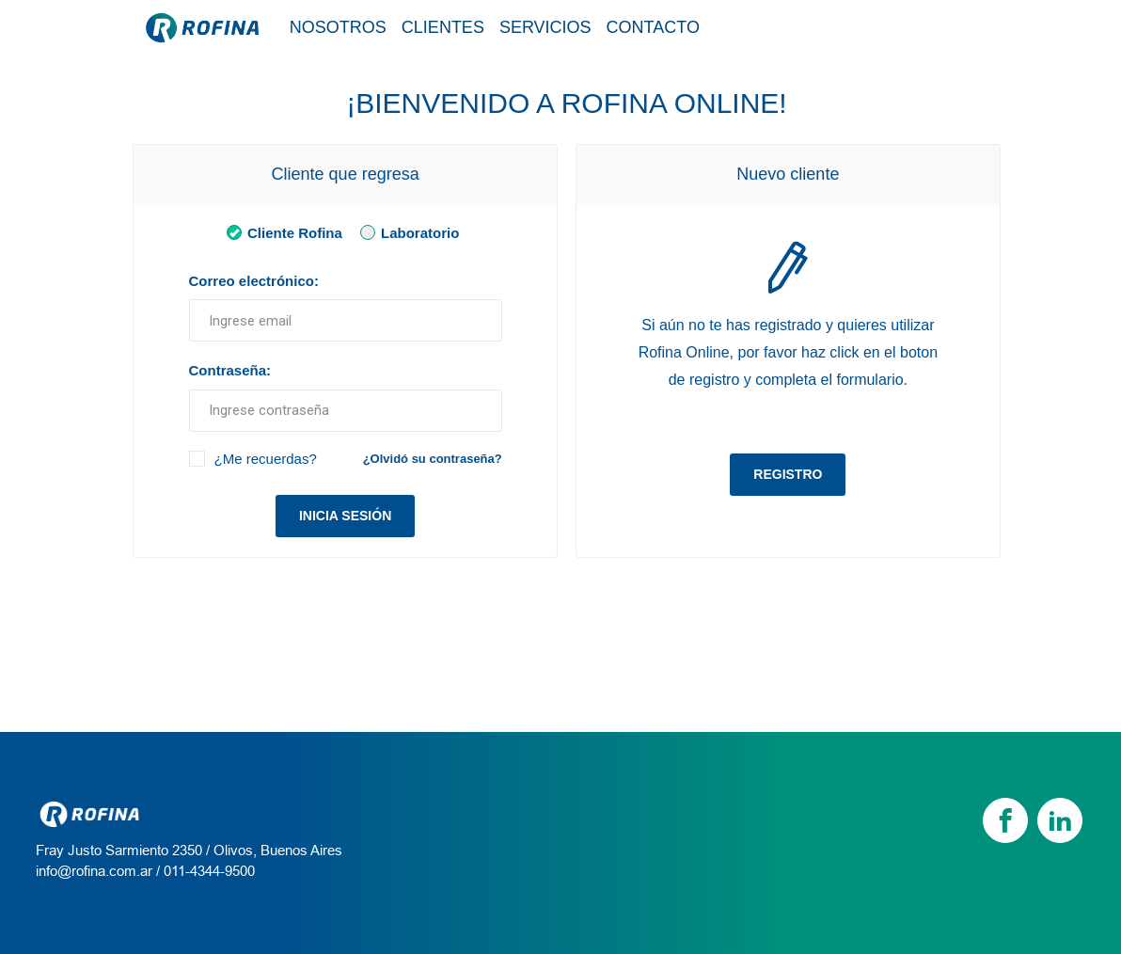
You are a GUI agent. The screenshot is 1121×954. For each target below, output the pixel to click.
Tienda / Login (902, 26)
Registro (787, 474)
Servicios (545, 27)
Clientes (443, 27)
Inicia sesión (345, 515)
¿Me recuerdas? (265, 459)
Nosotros (338, 27)
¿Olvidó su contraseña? (432, 459)
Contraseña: (230, 370)
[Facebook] (1005, 820)
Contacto (653, 27)
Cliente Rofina (281, 232)
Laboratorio (407, 232)
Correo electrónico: (254, 281)
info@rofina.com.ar (94, 871)
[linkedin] (1060, 820)
